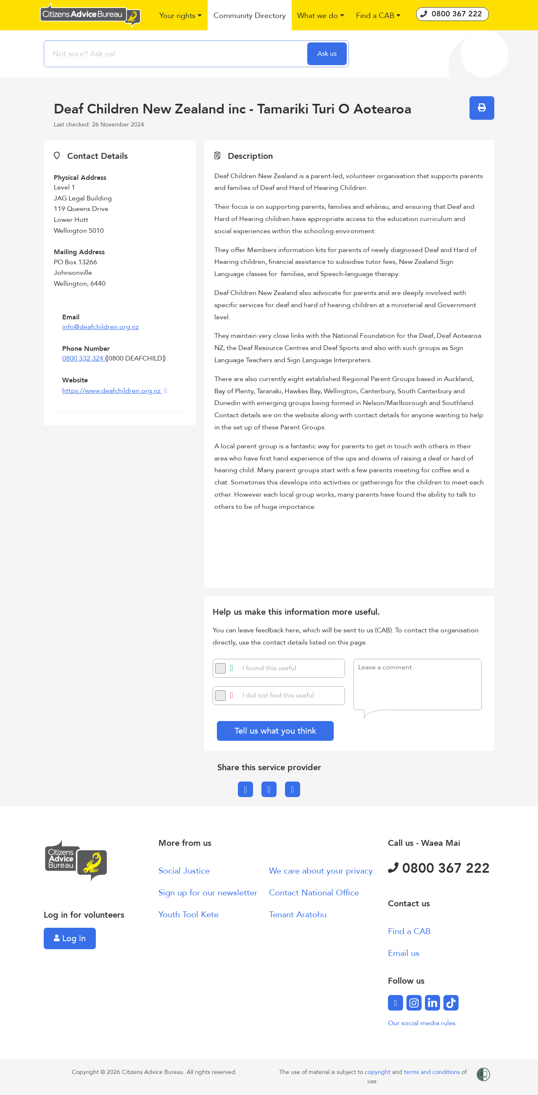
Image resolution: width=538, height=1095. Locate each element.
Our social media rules (422, 1023)
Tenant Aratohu (298, 914)
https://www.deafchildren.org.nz (112, 390)
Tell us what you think (275, 731)
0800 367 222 (439, 868)
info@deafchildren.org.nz (100, 327)
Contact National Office (314, 892)
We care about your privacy (321, 871)
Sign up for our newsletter (207, 892)
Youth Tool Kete (188, 914)
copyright (378, 1072)
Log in (70, 938)
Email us (403, 953)
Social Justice (184, 871)
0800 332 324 (83, 358)
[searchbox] (176, 53)
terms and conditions (433, 1072)
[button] (181, 16)
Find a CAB (409, 931)
